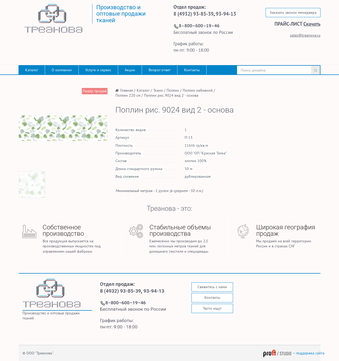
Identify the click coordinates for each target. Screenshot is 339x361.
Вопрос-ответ (160, 70)
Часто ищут (212, 308)
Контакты (192, 70)
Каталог (31, 70)
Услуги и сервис (98, 70)
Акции (130, 70)
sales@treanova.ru (305, 35)
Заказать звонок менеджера (293, 12)
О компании (62, 70)
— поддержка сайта (293, 353)
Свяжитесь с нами (212, 286)
